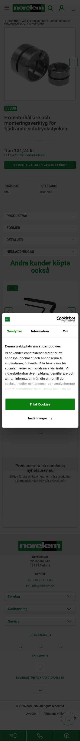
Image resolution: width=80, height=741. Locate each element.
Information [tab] (40, 331)
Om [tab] (65, 331)
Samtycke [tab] (14, 331)
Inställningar (40, 418)
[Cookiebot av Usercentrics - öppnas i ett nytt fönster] (57, 319)
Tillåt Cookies (40, 404)
